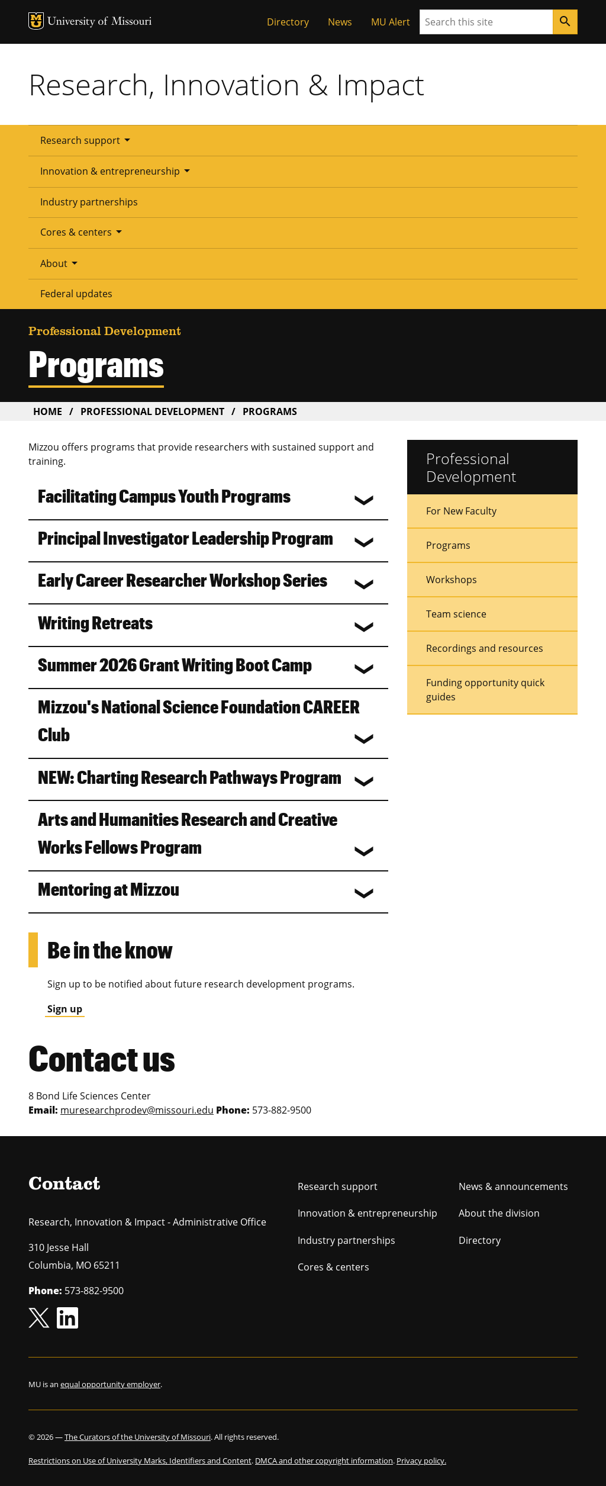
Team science (456, 613)
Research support (87, 140)
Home (47, 411)
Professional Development (152, 411)
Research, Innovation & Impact (226, 84)
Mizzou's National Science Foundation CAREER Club (199, 720)
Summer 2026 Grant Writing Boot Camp (175, 664)
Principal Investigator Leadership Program (185, 537)
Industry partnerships (89, 201)
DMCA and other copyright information (324, 1460)
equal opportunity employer (110, 1384)
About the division (499, 1213)
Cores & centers (83, 231)
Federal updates (76, 293)
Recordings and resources (484, 648)
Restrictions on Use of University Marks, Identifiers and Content (140, 1460)
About (61, 263)
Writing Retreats (95, 622)
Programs (448, 545)
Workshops (451, 579)
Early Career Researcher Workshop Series (182, 579)
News (340, 21)
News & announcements (513, 1186)
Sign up (64, 1008)
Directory (288, 21)
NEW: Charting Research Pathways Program (189, 776)
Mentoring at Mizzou (108, 888)
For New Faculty (461, 510)
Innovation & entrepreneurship (117, 170)
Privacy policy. (421, 1460)
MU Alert (390, 21)
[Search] (565, 21)
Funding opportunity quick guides (485, 689)
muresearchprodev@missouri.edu (137, 1110)
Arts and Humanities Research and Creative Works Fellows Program (187, 832)
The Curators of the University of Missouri (138, 1437)
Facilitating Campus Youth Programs (164, 495)
